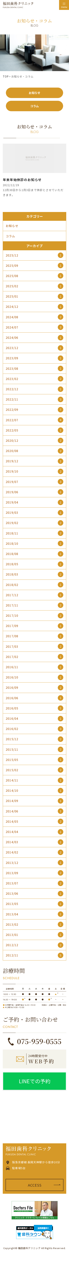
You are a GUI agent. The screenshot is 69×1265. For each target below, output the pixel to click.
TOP (6, 76)
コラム (34, 106)
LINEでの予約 (34, 1081)
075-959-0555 (39, 1041)
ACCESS (34, 1185)
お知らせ (34, 93)
